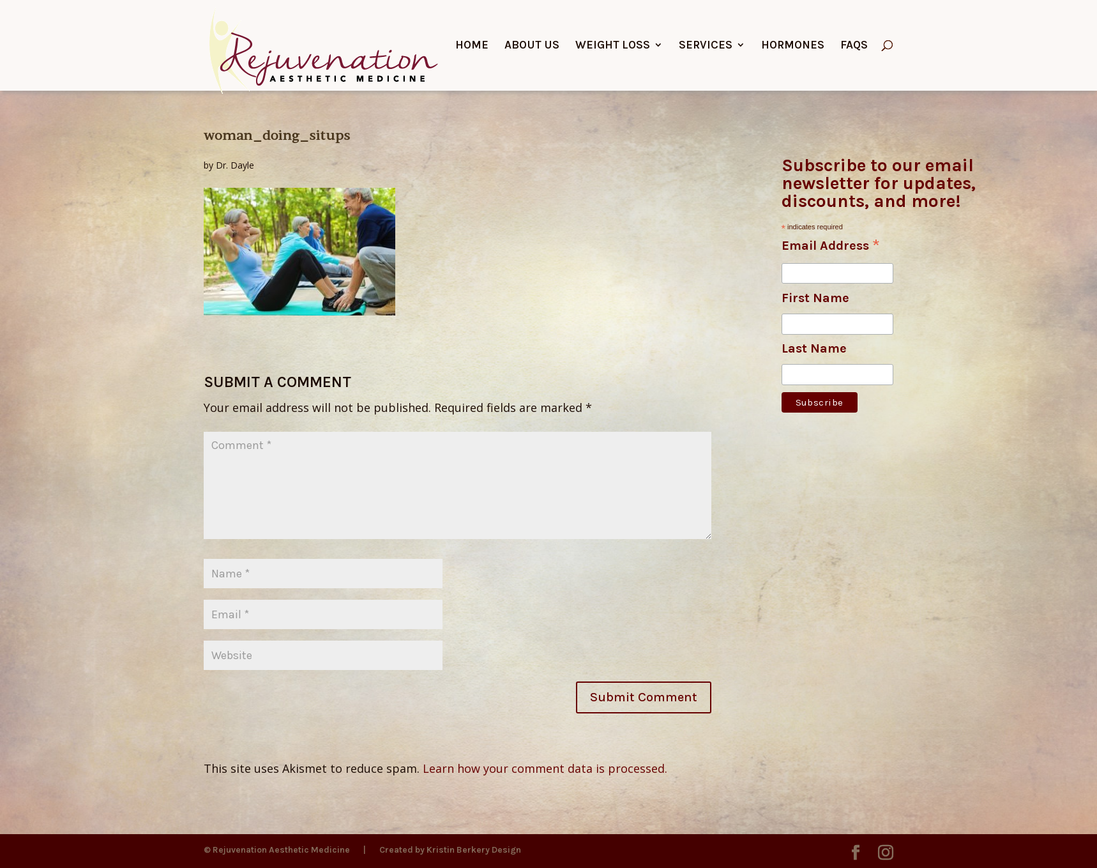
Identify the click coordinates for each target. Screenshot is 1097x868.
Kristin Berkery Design (474, 849)
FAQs (854, 46)
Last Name (814, 348)
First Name (815, 298)
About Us (531, 46)
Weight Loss (612, 46)
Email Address (831, 246)
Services (705, 46)
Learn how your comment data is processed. (545, 768)
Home (471, 46)
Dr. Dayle (235, 165)
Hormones (792, 46)
